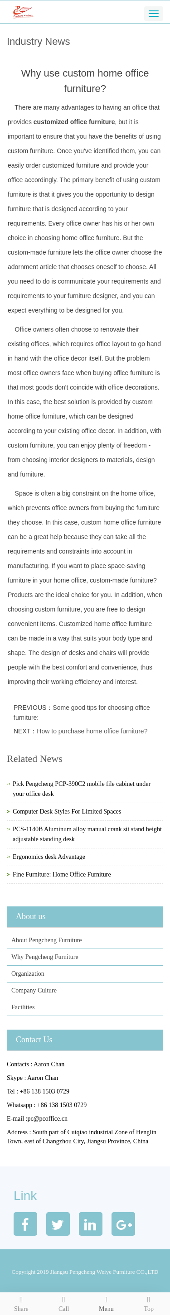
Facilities (22, 1007)
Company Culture (34, 990)
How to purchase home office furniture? (92, 731)
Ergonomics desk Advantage (49, 856)
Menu (106, 1302)
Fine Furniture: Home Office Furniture (62, 874)
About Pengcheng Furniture (46, 940)
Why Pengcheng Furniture (44, 957)
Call (64, 1302)
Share (21, 1302)
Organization (27, 973)
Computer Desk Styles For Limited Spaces (67, 811)
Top (148, 1302)
